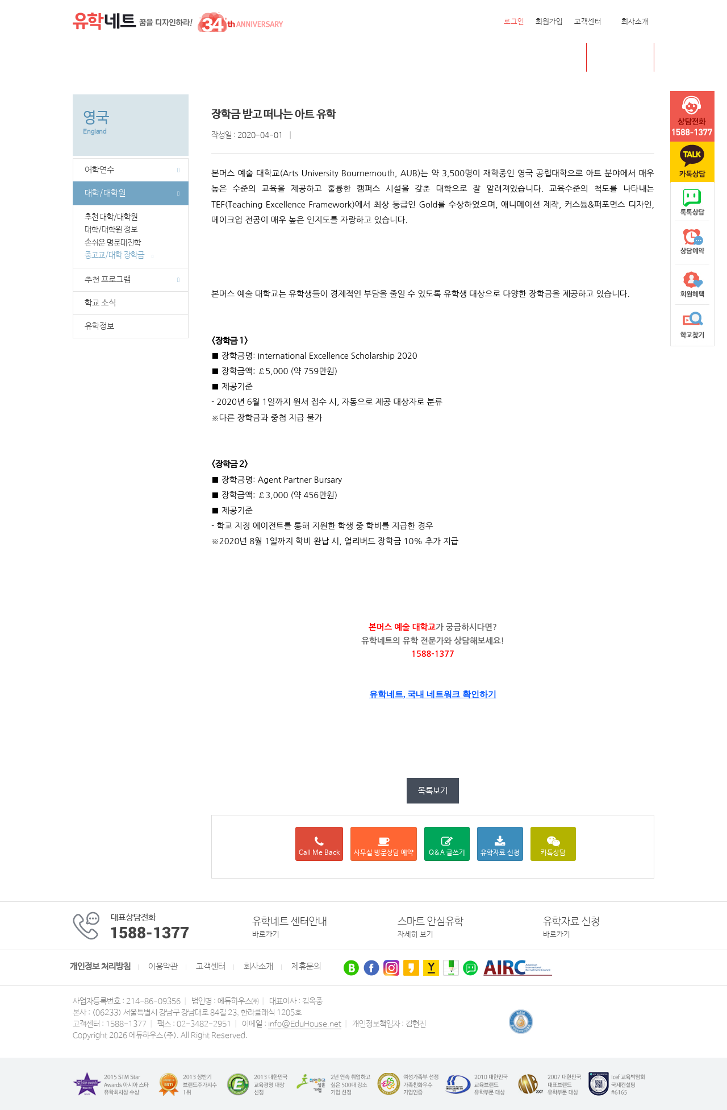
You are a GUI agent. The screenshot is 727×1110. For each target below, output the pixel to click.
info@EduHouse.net (304, 1024)
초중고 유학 (628, 57)
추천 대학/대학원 (115, 217)
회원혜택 (692, 284)
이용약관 (163, 967)
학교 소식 (100, 303)
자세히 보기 (415, 934)
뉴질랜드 (256, 57)
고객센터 (587, 22)
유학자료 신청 (500, 846)
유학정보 (99, 326)
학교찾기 (692, 325)
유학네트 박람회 (435, 57)
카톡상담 (553, 846)
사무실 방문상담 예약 (383, 846)
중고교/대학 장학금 (119, 255)
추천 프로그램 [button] (132, 280)
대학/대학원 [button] (132, 193)
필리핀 (299, 57)
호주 (216, 57)
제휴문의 (306, 967)
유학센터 (374, 57)
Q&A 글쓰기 (447, 846)
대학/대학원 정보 (115, 229)
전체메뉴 (87, 57)
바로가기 (265, 934)
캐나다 (151, 57)
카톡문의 (692, 162)
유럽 (334, 57)
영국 (186, 57)
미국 (116, 57)
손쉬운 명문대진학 (117, 242)
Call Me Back (319, 846)
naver (692, 202)
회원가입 (549, 22)
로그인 (514, 22)
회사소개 (635, 22)
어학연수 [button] (132, 170)
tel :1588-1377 (692, 116)
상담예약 (692, 243)
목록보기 (433, 791)
